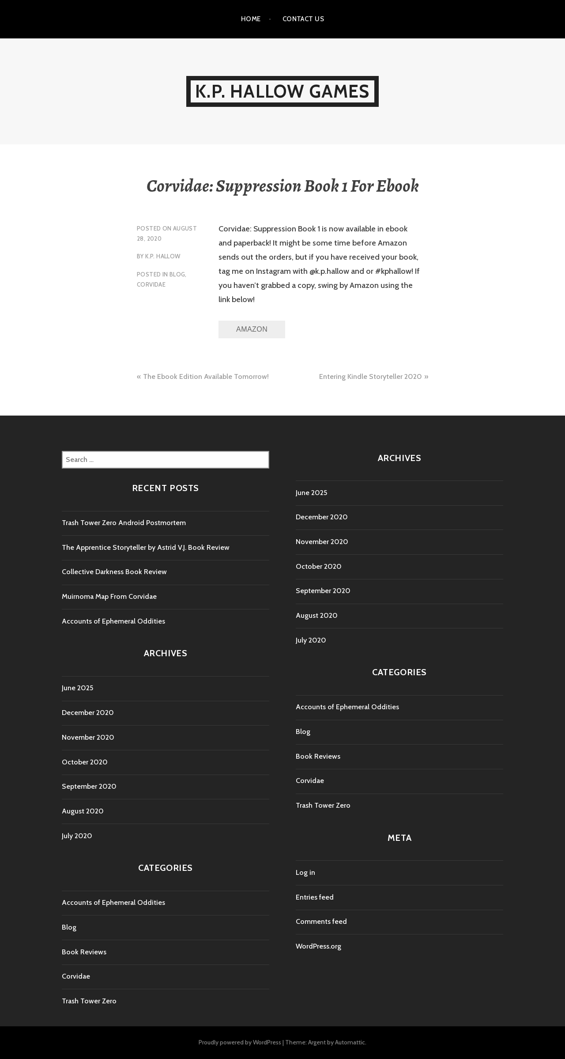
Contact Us (303, 19)
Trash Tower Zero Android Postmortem (124, 522)
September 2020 (89, 786)
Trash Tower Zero (89, 1001)
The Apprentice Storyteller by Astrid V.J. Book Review (146, 547)
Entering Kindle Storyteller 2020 (370, 376)
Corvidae (151, 284)
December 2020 (88, 712)
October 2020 (85, 762)
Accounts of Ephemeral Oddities (113, 621)
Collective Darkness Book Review (114, 571)
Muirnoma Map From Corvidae (109, 596)
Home (251, 19)
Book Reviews (84, 952)
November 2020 (88, 737)
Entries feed (315, 897)
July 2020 (77, 836)
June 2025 (77, 688)
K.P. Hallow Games (282, 91)
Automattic (350, 1042)
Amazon (251, 329)
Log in (305, 872)
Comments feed (321, 921)
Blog (177, 274)
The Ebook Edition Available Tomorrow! (206, 376)
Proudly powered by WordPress (240, 1042)
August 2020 (83, 811)
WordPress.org (318, 946)
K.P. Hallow (162, 256)
